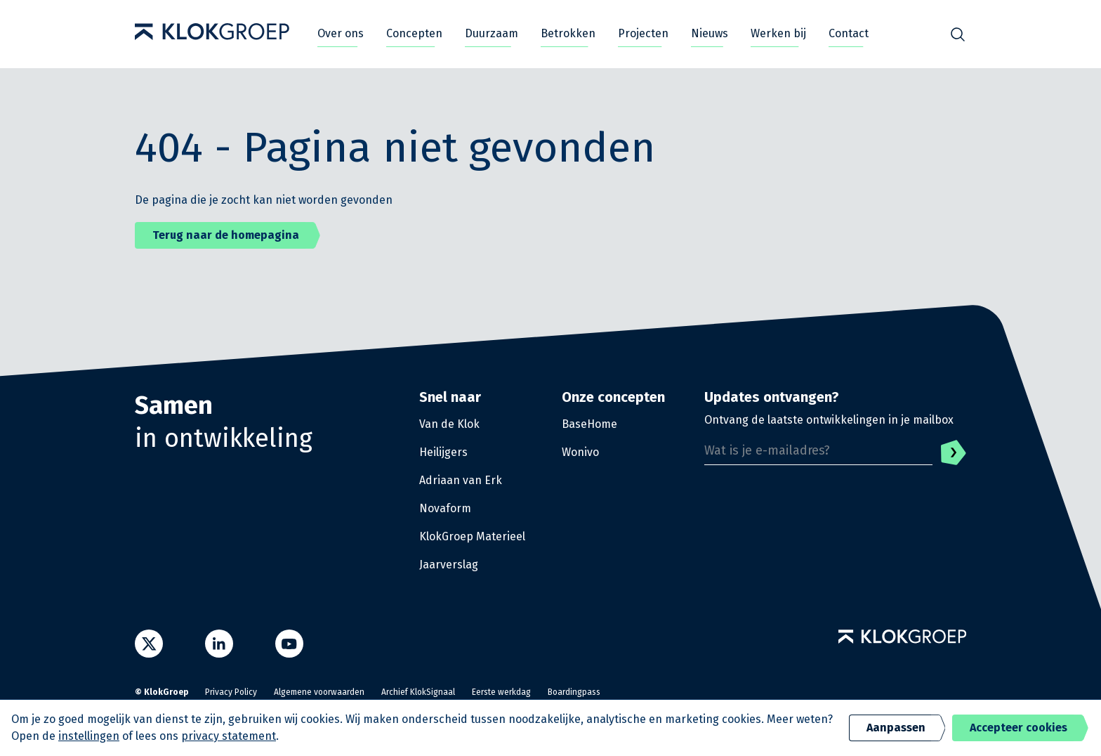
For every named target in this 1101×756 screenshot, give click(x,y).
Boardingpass (574, 692)
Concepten (414, 33)
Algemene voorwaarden (319, 692)
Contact (849, 33)
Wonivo (580, 452)
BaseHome (589, 424)
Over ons (340, 33)
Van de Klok (449, 424)
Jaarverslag (448, 564)
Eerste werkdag (501, 692)
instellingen (88, 736)
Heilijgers (443, 452)
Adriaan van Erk (460, 480)
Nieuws (709, 33)
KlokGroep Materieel (472, 536)
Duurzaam (491, 33)
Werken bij (778, 33)
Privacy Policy (231, 692)
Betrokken (568, 33)
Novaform (445, 508)
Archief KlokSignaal (418, 692)
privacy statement (228, 736)
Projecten (643, 33)
